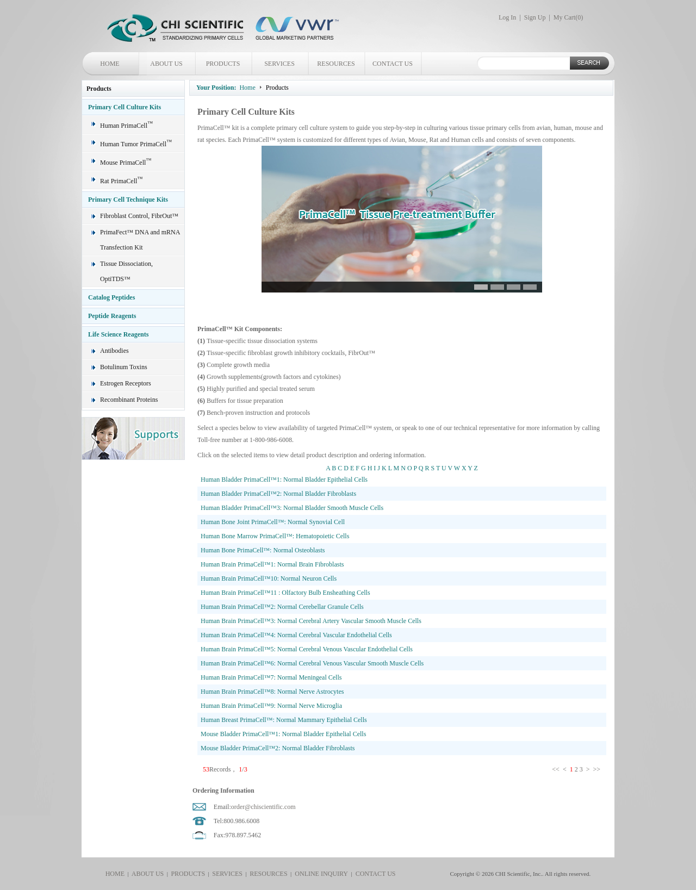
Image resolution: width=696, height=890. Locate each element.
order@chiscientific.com (263, 807)
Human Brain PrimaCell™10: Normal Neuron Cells (269, 578)
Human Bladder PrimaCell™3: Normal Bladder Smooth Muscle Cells (292, 508)
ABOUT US (166, 63)
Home (247, 87)
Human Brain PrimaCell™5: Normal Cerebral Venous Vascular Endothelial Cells (307, 649)
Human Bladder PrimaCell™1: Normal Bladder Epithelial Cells (284, 479)
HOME (109, 63)
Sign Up (535, 17)
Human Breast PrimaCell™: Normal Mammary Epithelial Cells (284, 720)
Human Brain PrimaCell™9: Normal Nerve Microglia (271, 705)
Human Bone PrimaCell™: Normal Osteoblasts (263, 550)
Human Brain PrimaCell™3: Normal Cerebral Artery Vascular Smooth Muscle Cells (311, 621)
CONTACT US (392, 63)
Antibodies (114, 350)
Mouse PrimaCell (125, 162)
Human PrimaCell (126, 125)
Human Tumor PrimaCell (136, 144)
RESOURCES (336, 63)
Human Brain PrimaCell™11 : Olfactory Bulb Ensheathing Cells (285, 592)
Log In (507, 17)
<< (556, 769)
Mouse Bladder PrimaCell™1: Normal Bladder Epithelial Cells (283, 734)
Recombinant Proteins (129, 399)
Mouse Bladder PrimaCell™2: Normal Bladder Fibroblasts (278, 748)
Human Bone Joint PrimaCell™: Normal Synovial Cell (273, 522)
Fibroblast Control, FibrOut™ (139, 216)
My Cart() (568, 17)
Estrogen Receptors (125, 383)
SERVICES (279, 63)
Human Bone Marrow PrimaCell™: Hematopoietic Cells (275, 536)
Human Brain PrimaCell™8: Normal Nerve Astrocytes (272, 691)
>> (597, 769)
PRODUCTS (223, 63)
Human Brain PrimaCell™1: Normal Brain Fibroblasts (272, 564)
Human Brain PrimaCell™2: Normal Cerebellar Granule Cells (282, 607)
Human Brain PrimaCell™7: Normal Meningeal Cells (271, 677)
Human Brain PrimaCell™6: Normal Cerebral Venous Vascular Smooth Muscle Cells (312, 663)
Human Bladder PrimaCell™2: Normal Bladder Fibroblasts (278, 493)
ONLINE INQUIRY (319, 873)
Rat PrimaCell (121, 181)
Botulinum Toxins (123, 367)
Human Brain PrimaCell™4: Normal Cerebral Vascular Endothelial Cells (296, 635)
